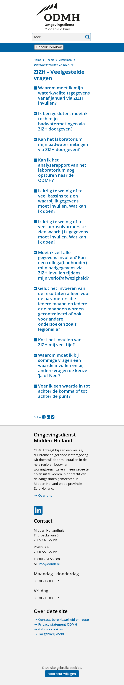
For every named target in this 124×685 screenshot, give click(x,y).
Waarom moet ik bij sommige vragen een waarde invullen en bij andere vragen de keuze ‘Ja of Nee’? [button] (62, 365)
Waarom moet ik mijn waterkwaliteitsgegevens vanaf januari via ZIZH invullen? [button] (64, 95)
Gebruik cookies (50, 629)
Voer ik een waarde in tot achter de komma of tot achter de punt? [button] (64, 391)
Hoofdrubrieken (50, 47)
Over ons (45, 495)
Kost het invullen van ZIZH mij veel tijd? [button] (59, 342)
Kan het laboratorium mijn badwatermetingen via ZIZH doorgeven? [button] (63, 144)
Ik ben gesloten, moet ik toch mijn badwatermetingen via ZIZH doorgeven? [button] (63, 121)
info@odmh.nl (49, 564)
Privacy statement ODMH (57, 624)
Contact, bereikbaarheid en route (63, 619)
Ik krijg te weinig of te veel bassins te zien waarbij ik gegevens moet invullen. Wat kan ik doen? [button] (62, 201)
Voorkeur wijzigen (62, 674)
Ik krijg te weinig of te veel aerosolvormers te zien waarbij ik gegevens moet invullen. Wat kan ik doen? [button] (63, 232)
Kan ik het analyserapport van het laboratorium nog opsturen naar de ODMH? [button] (62, 170)
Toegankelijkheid (51, 634)
